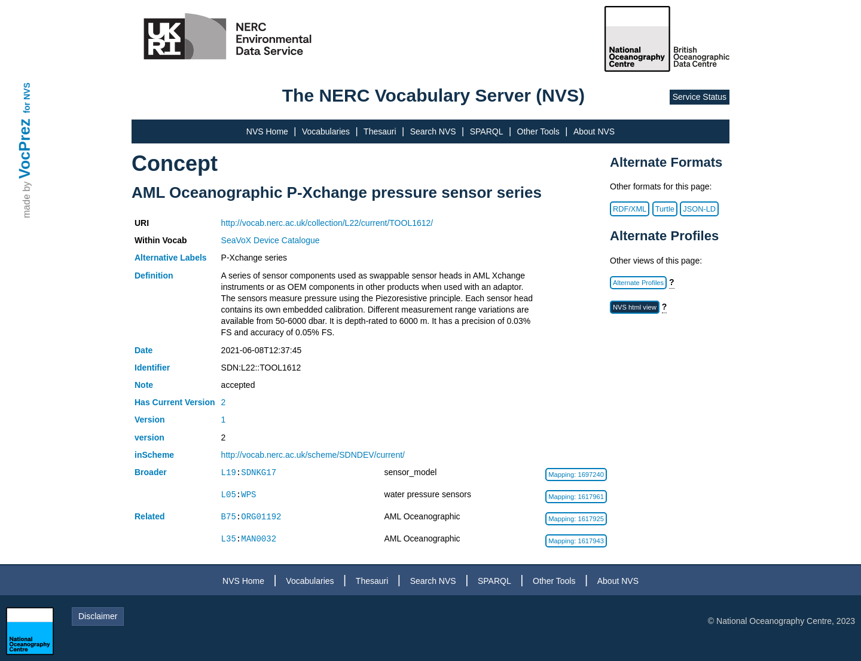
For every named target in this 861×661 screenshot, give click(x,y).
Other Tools (538, 131)
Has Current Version (175, 402)
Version (150, 419)
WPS (248, 494)
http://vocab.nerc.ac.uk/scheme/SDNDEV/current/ (313, 455)
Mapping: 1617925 (576, 518)
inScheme (154, 455)
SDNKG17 (258, 472)
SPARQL (486, 131)
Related (150, 516)
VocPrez (24, 148)
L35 (228, 538)
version (149, 437)
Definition (154, 275)
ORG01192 (261, 516)
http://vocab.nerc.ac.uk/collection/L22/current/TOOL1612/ (327, 223)
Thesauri (380, 131)
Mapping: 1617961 (576, 496)
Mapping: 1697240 (576, 474)
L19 (228, 472)
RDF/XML (629, 208)
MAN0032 (258, 538)
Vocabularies (326, 131)
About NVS (594, 131)
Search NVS (433, 131)
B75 (228, 516)
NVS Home (267, 131)
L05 (228, 494)
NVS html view (635, 307)
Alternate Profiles (638, 282)
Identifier (152, 367)
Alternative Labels (171, 257)
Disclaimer (97, 616)
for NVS (27, 97)
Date (143, 350)
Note (144, 385)
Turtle (664, 208)
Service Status (699, 97)
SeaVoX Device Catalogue (270, 240)
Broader (151, 472)
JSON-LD (699, 208)
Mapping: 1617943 (576, 540)
